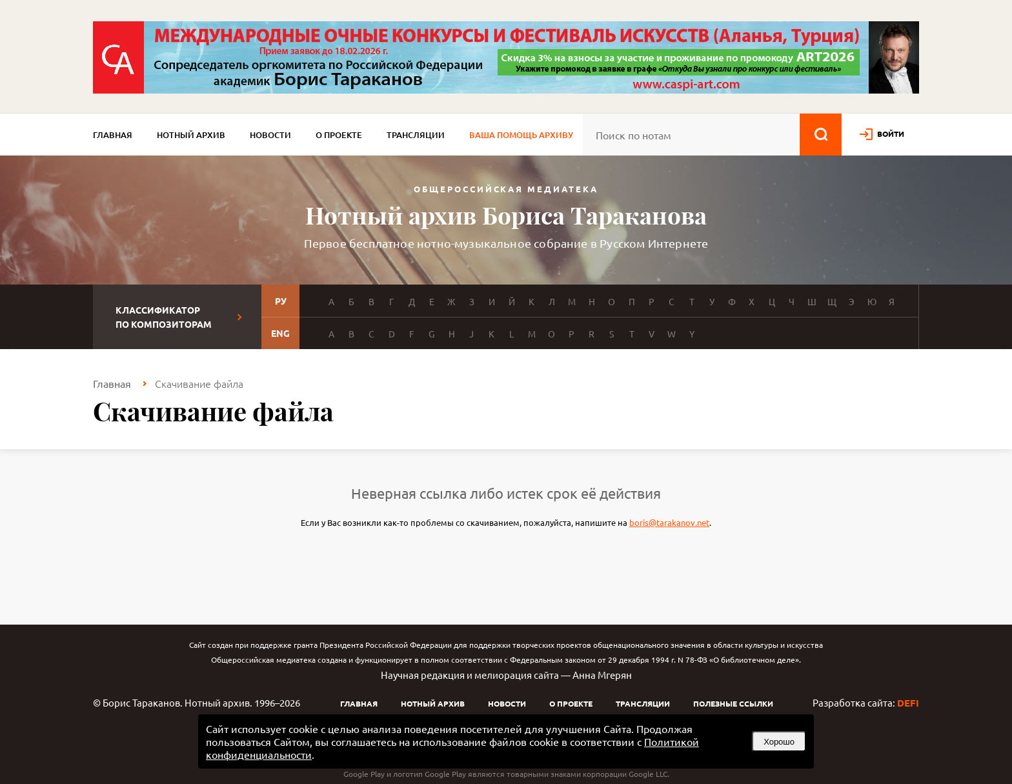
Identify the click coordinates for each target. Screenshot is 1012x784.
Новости (270, 135)
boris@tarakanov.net (669, 522)
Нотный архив (191, 135)
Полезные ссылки (733, 703)
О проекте (339, 135)
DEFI (908, 702)
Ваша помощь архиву (521, 135)
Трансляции (416, 135)
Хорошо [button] (779, 742)
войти (890, 133)
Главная (112, 135)
